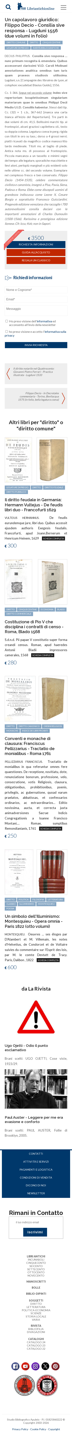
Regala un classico (36, 260)
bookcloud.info (42, 1435)
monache (12, 730)
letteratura (55, 899)
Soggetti (36, 1300)
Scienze (36, 1313)
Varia (36, 1319)
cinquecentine (28, 609)
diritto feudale (54, 487)
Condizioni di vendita (36, 1177)
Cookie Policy (38, 1429)
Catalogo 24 (36, 1342)
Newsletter (36, 1193)
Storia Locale (36, 1316)
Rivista (36, 1325)
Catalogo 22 (36, 1348)
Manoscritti (36, 1281)
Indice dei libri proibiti (35, 730)
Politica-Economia (36, 1310)
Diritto (36, 1303)
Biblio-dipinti (36, 1293)
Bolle (36, 1287)
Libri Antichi (36, 1256)
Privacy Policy (20, 1429)
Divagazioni (36, 1332)
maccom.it (25, 1435)
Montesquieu (46, 903)
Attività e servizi (36, 1161)
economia (47, 609)
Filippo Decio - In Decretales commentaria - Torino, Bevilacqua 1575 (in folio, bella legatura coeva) (38, 396)
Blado (61, 609)
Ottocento (36, 1272)
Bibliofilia (36, 1329)
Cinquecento (36, 1262)
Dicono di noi (36, 1185)
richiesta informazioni (36, 244)
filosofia (38, 899)
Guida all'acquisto (36, 252)
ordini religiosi (53, 726)
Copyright (54, 1429)
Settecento (36, 1269)
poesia (10, 908)
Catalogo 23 (36, 1345)
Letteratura (36, 1307)
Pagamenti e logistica (36, 1169)
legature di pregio (17, 487)
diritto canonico (29, 726)
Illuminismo (26, 903)
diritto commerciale (18, 613)
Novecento (36, 1275)
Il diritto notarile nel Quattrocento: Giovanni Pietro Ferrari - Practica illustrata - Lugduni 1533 (33, 372)
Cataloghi (36, 1339)
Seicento (36, 1266)
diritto (37, 487)
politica (24, 899)
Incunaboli (36, 1259)
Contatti (36, 1153)
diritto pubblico (16, 491)
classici (10, 903)
